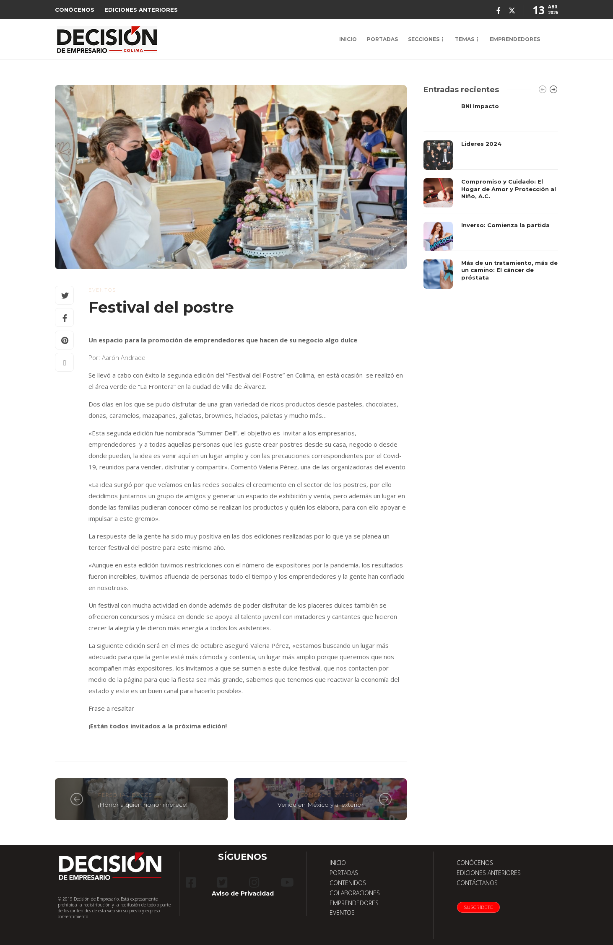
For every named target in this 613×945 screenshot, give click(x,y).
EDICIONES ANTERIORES (141, 9)
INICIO (348, 39)
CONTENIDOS (348, 883)
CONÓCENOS (74, 9)
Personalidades (125, 795)
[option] (490, 196)
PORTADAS (382, 39)
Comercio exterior (332, 795)
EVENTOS (342, 913)
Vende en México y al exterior (321, 804)
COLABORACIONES (355, 893)
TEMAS (464, 39)
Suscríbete (478, 907)
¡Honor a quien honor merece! (142, 804)
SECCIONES (423, 39)
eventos (102, 290)
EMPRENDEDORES (515, 39)
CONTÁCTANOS (477, 883)
